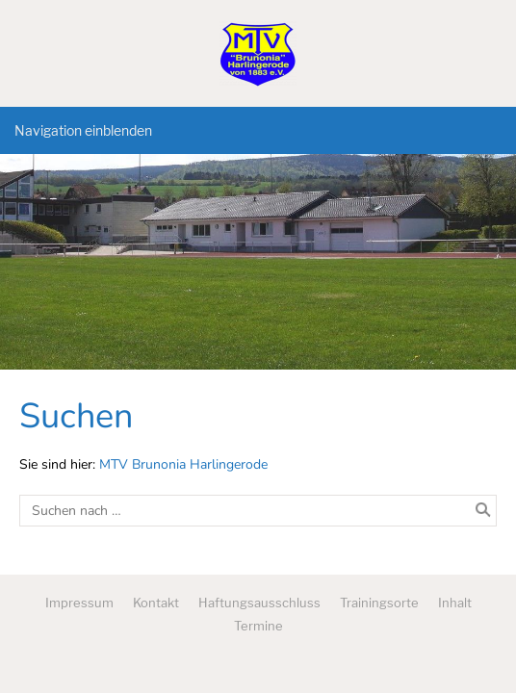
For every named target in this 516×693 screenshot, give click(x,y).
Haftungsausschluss (259, 602)
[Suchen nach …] (258, 510)
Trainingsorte (379, 602)
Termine (258, 625)
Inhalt (455, 602)
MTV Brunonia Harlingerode (183, 464)
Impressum (79, 602)
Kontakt (156, 602)
